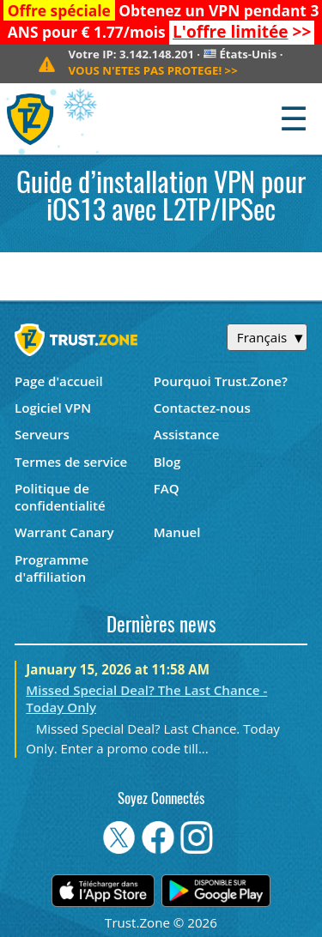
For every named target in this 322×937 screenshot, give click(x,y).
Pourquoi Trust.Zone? (221, 381)
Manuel (177, 532)
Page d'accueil (59, 381)
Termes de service (71, 461)
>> (242, 32)
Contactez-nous (202, 407)
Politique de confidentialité (60, 497)
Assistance (187, 434)
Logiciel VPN (53, 407)
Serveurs (42, 434)
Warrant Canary (64, 532)
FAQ (166, 488)
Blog (167, 461)
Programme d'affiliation (51, 568)
